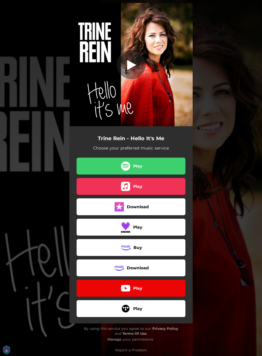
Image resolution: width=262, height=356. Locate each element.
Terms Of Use (134, 333)
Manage (114, 339)
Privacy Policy (165, 328)
